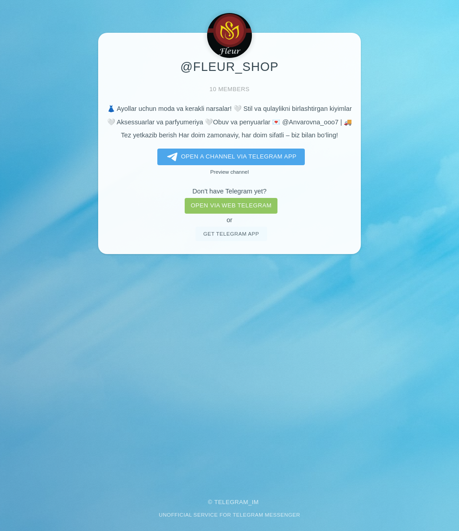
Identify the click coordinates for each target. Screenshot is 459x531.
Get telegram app (231, 234)
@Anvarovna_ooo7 (310, 122)
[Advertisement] (229, 370)
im (255, 502)
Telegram (231, 502)
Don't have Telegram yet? (229, 191)
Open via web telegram (231, 205)
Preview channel (229, 172)
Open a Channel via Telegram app (230, 157)
